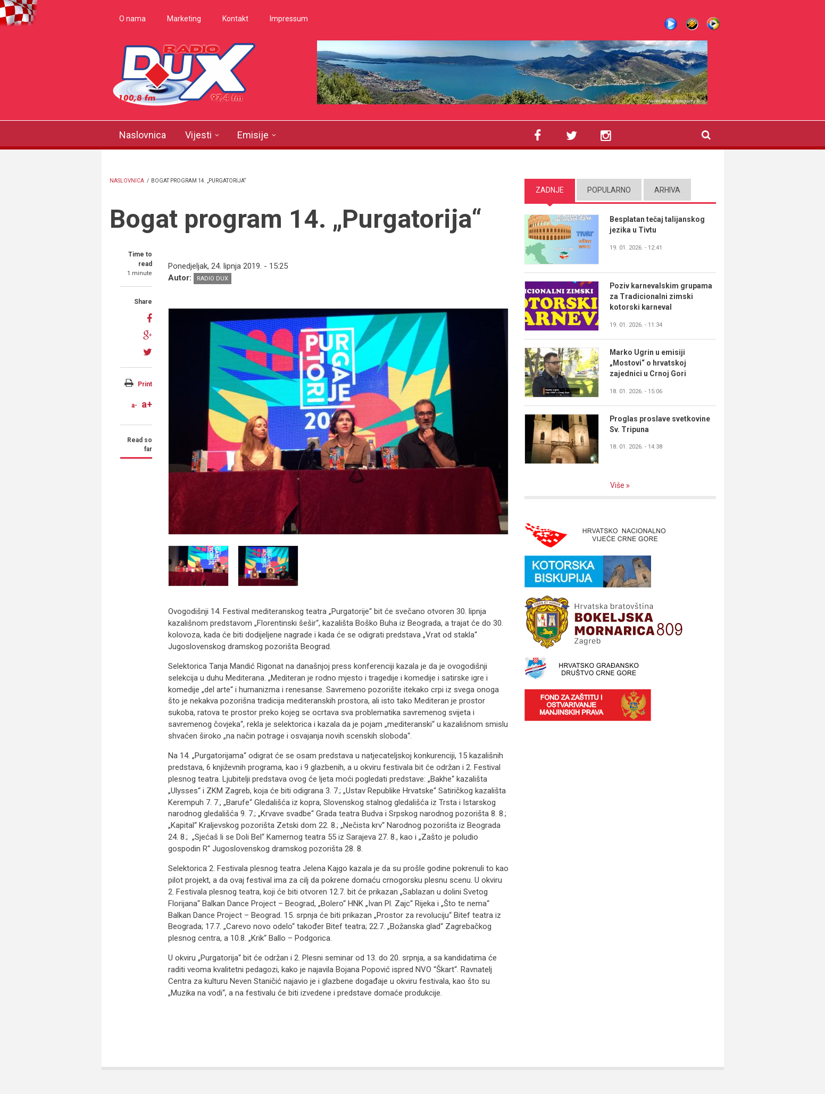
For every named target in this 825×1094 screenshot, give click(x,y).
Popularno (609, 190)
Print (145, 384)
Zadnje (550, 190)
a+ (146, 404)
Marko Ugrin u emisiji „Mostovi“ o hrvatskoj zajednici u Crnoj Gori (648, 363)
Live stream (670, 24)
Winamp (692, 24)
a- (134, 405)
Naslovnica (142, 134)
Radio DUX (212, 278)
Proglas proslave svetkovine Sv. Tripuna (660, 424)
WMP (713, 24)
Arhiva (667, 190)
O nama (132, 18)
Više (618, 485)
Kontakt (235, 18)
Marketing (184, 18)
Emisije (253, 134)
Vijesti (198, 134)
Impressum (289, 18)
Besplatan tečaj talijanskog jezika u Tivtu (657, 224)
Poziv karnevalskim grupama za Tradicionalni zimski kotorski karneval (661, 296)
